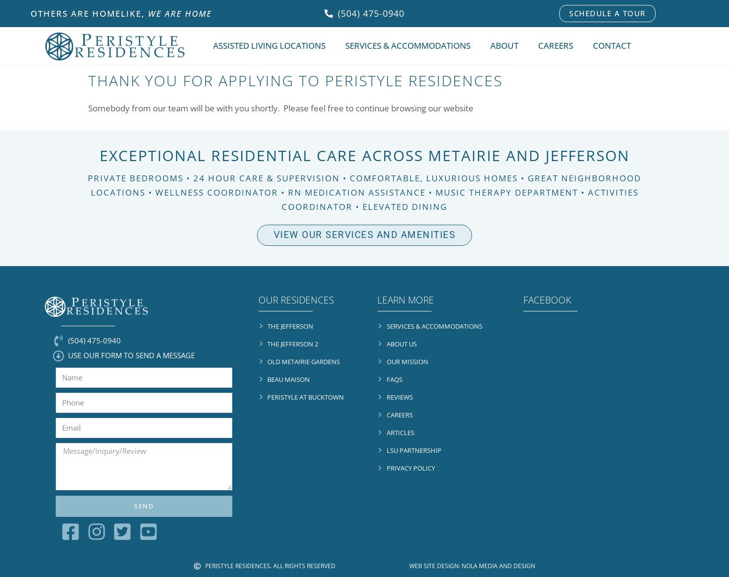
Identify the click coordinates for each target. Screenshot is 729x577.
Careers (555, 45)
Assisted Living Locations (269, 45)
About (504, 45)
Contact (612, 45)
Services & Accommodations (408, 45)
